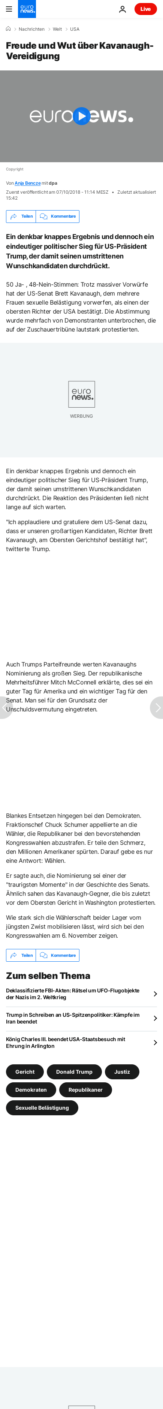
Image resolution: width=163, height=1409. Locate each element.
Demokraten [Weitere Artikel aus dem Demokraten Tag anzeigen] (31, 1089)
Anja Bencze (27, 183)
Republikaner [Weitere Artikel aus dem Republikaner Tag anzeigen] (86, 1089)
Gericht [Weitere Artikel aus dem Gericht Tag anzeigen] (24, 1071)
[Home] (8, 28)
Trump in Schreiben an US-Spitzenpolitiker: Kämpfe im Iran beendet (72, 1018)
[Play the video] (81, 116)
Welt (57, 29)
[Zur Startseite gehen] (27, 9)
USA (74, 29)
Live (146, 9)
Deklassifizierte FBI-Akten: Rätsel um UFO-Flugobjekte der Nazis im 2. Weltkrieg (72, 993)
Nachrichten (32, 29)
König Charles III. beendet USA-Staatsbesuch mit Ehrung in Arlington (65, 1042)
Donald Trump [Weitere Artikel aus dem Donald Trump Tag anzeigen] (74, 1071)
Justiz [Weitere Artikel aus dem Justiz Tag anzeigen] (122, 1071)
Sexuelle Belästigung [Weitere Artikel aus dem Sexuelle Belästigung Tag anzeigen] (42, 1107)
